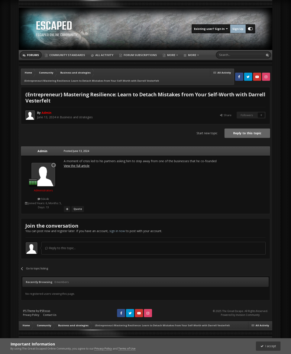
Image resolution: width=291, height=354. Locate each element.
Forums (32, 55)
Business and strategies (76, 117)
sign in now (117, 231)
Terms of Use (127, 348)
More (171, 55)
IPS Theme (29, 311)
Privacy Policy (31, 315)
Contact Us (49, 315)
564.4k (43, 199)
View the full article (77, 166)
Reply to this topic (247, 133)
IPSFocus (45, 311)
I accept (268, 346)
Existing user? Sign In (211, 29)
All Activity (104, 55)
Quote (78, 209)
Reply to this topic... (60, 248)
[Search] (229, 55)
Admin (42, 151)
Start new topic (207, 133)
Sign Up (237, 29)
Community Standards (67, 55)
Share (226, 115)
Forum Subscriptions (140, 55)
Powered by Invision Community (240, 315)
